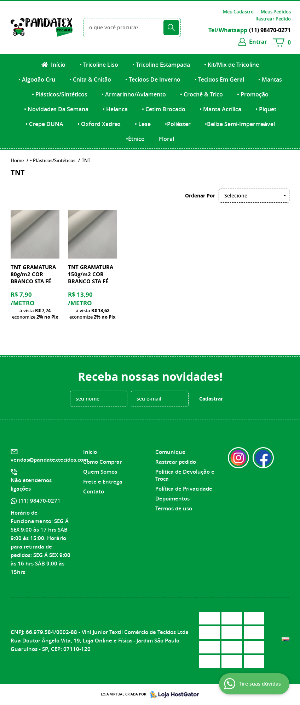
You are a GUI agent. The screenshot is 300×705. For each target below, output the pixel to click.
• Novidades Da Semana (56, 109)
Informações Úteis (180, 439)
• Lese (143, 124)
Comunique (170, 452)
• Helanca (115, 109)
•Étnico (135, 139)
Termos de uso (173, 508)
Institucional (101, 439)
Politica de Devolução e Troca (184, 475)
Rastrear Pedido (273, 19)
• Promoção (253, 94)
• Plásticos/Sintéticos (59, 94)
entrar (258, 42)
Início (57, 65)
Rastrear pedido (175, 462)
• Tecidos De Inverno (152, 79)
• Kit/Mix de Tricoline (231, 65)
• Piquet (265, 109)
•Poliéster (178, 124)
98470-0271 (270, 30)
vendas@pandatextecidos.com (49, 459)
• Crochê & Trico (201, 94)
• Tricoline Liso (99, 65)
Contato (93, 491)
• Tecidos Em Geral (219, 79)
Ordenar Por (200, 195)
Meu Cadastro (238, 11)
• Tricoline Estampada (161, 65)
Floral (166, 139)
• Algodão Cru (36, 79)
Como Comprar (102, 462)
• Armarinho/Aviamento (134, 94)
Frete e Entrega (102, 481)
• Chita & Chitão (90, 79)
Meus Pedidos (276, 11)
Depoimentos (172, 498)
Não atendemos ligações (31, 484)
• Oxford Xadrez (99, 124)
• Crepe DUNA (44, 124)
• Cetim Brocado (163, 109)
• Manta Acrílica (220, 109)
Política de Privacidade (183, 488)
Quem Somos (100, 471)
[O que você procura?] (171, 27)
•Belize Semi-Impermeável (240, 124)
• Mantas (270, 79)
